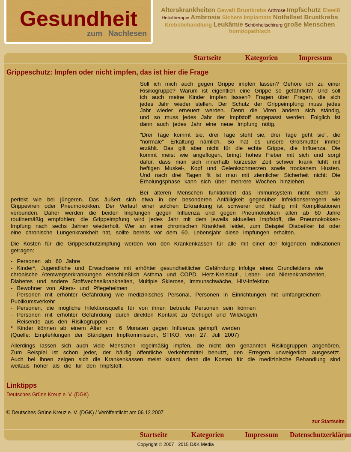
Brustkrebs (252, 10)
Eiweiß (331, 10)
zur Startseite (328, 422)
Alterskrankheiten (188, 9)
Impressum (315, 57)
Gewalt (227, 10)
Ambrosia (206, 17)
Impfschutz (304, 9)
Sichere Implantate (247, 17)
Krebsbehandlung (189, 24)
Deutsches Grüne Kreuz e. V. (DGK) (47, 395)
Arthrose (277, 10)
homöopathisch (250, 31)
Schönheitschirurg (264, 24)
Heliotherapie (175, 17)
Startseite (208, 57)
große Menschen (309, 24)
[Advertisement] (70, 132)
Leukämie (229, 24)
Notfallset (288, 17)
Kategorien (261, 57)
